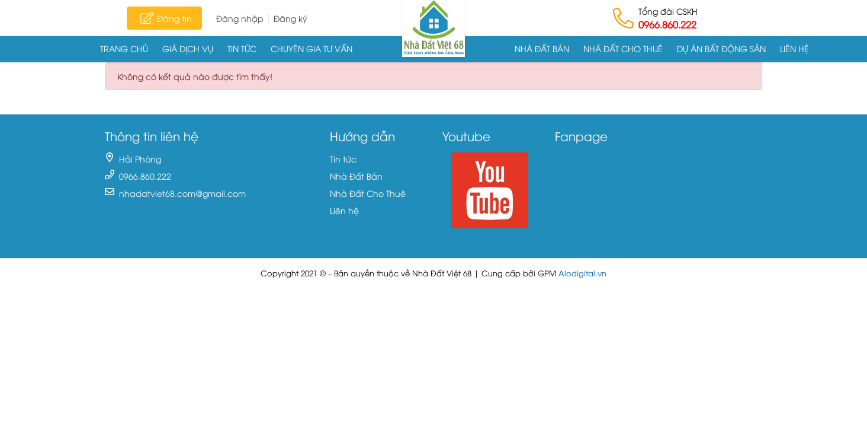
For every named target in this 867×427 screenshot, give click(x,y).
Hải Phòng (140, 158)
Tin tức (241, 48)
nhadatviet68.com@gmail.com (182, 193)
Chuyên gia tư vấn (311, 48)
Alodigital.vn (582, 273)
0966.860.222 (667, 24)
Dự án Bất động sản (721, 48)
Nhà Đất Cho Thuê (623, 48)
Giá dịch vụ (187, 48)
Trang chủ (124, 48)
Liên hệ (794, 48)
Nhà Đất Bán (542, 48)
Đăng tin (164, 18)
